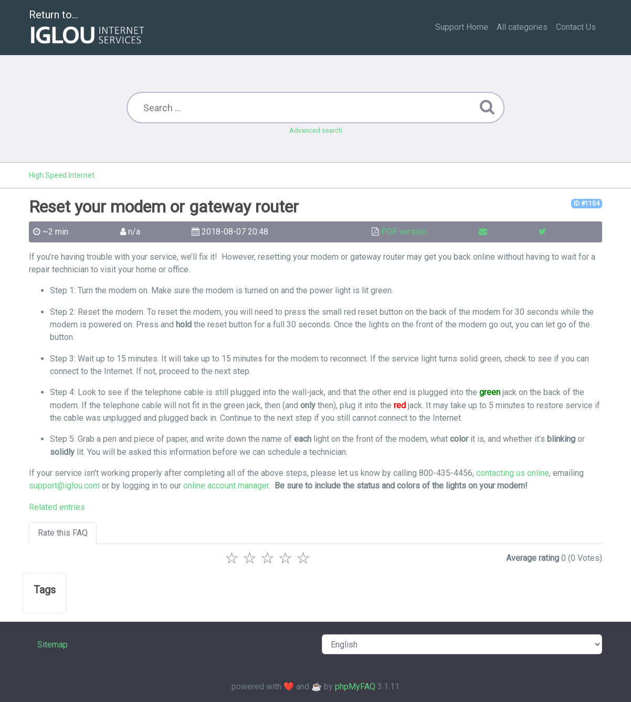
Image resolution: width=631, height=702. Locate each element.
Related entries (57, 507)
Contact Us (576, 27)
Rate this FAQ (63, 533)
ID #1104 (587, 203)
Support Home (461, 27)
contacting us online (512, 473)
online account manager (226, 486)
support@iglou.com (64, 486)
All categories (522, 27)
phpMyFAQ (355, 687)
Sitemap (52, 645)
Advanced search (315, 130)
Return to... (88, 28)
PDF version (404, 232)
